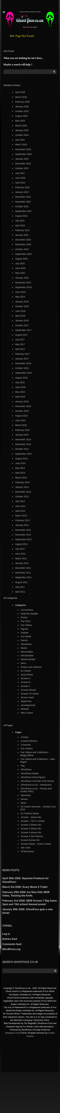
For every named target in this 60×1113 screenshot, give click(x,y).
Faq (23, 765)
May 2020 (20, 273)
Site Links (25, 847)
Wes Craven (27, 712)
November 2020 (23, 244)
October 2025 (22, 111)
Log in (6, 934)
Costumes (26, 744)
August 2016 (21, 377)
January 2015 (22, 435)
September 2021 (23, 211)
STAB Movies (27, 851)
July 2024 (20, 140)
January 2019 (22, 301)
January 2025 (22, 130)
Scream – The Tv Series (33, 821)
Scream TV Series (30, 693)
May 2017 (20, 344)
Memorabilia (27, 651)
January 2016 (22, 401)
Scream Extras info (30, 840)
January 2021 (22, 235)
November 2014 (23, 444)
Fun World (26, 636)
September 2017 (23, 330)
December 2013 (23, 492)
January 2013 (22, 525)
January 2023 (22, 159)
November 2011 (23, 572)
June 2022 (20, 178)
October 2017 (22, 325)
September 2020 (23, 254)
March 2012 (21, 558)
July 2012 (20, 549)
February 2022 (22, 187)
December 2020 (23, 239)
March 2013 (21, 515)
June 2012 (20, 553)
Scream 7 (25, 686)
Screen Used (27, 697)
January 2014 (22, 487)
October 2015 (22, 411)
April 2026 (20, 92)
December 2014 (23, 439)
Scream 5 (25, 678)
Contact (24, 737)
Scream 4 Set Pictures (32, 836)
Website (25, 709)
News (23, 803)
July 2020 (20, 263)
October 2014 (22, 449)
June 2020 (20, 268)
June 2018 (20, 311)
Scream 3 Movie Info (31, 828)
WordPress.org (11, 949)
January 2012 (22, 563)
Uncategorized (28, 705)
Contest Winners (29, 741)
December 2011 (23, 568)
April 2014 (20, 472)
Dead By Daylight (29, 613)
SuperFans (26, 701)
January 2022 (22, 192)
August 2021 (21, 216)
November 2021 (23, 201)
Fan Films (25, 621)
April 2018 (20, 316)
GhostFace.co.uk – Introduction (36, 784)
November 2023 (23, 149)
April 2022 (20, 182)
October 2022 (22, 168)
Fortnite (24, 632)
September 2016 (23, 373)
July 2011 (20, 587)
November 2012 (23, 534)
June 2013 (20, 506)
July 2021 (20, 220)
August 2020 (21, 258)
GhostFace (26, 644)
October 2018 (22, 306)
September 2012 (23, 539)
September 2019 (23, 287)
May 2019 (20, 296)
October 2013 (22, 496)
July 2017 (20, 339)
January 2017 (22, 358)
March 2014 (21, 477)
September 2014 (23, 454)
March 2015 (21, 425)
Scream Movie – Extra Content (36, 844)
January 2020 (22, 278)
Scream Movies (28, 690)
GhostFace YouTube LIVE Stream (37, 781)
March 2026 (21, 97)
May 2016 (20, 392)
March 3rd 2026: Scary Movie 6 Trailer (25, 887)
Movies (24, 799)
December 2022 (23, 163)
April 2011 (20, 591)
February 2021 (22, 230)
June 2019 (20, 292)
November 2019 (23, 282)
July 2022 (20, 173)
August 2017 (21, 335)
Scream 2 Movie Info (31, 825)
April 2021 (20, 225)
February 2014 (22, 482)
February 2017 (22, 354)
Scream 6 (25, 682)
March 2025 (21, 125)
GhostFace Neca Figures (33, 777)
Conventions (27, 610)
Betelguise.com (12, 1033)
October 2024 (22, 135)
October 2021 (22, 206)
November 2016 (23, 363)
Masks (24, 648)
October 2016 (22, 368)
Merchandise (27, 655)
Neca (23, 663)
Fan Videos (26, 625)
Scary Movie (27, 674)
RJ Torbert (26, 671)
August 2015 (21, 415)
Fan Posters (27, 748)
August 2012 (21, 544)
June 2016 (20, 387)
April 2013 (20, 511)
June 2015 (20, 420)
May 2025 (20, 120)
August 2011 (21, 582)
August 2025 (21, 116)
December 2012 (23, 530)
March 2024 (21, 144)
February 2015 (22, 430)
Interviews (26, 795)
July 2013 (20, 501)
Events (24, 617)
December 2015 (23, 406)
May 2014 (20, 468)
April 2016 (20, 396)
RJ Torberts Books (30, 813)
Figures (24, 629)
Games (24, 640)
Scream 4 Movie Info (31, 832)
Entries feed (9, 939)
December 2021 (23, 197)
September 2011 (23, 577)
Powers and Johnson (31, 667)
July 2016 (20, 382)
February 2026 (22, 102)
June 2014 (20, 463)
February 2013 (22, 520)
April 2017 (20, 349)
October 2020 (22, 249)
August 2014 (21, 458)
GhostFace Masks (30, 773)
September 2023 (23, 154)
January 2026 (22, 106)
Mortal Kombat (28, 659)
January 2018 (22, 320)
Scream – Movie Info (31, 817)
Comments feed (11, 944)
